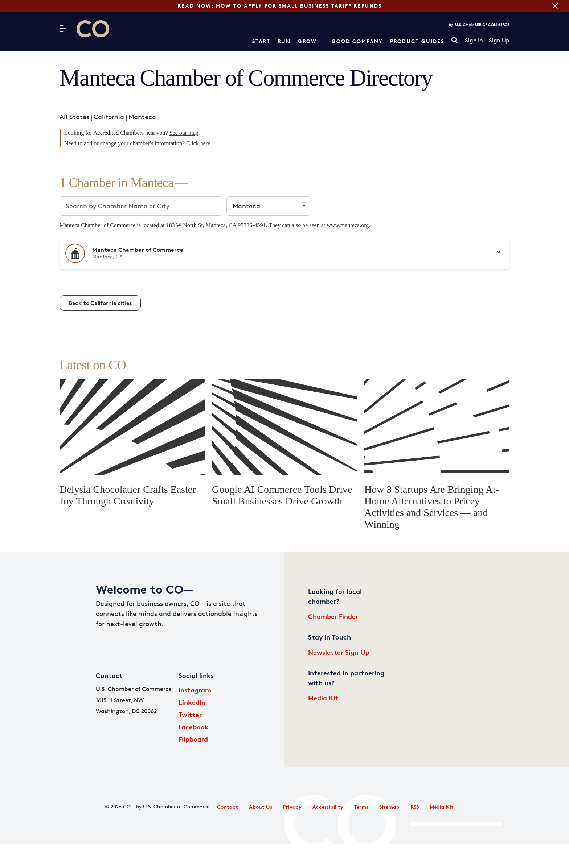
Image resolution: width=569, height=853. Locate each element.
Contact (227, 807)
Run (284, 41)
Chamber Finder (333, 616)
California (109, 117)
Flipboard (193, 739)
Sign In (474, 40)
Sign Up (499, 40)
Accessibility (327, 807)
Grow (307, 41)
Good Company (357, 41)
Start (261, 41)
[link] (454, 41)
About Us (260, 807)
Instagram (195, 690)
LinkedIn (192, 702)
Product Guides (417, 41)
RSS (414, 807)
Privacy (292, 807)
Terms (361, 807)
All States (74, 117)
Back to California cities (100, 303)
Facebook (194, 727)
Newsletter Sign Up (338, 652)
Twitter (190, 714)
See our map (183, 133)
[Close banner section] (555, 5)
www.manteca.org (348, 225)
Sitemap (389, 807)
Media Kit (323, 698)
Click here (198, 143)
